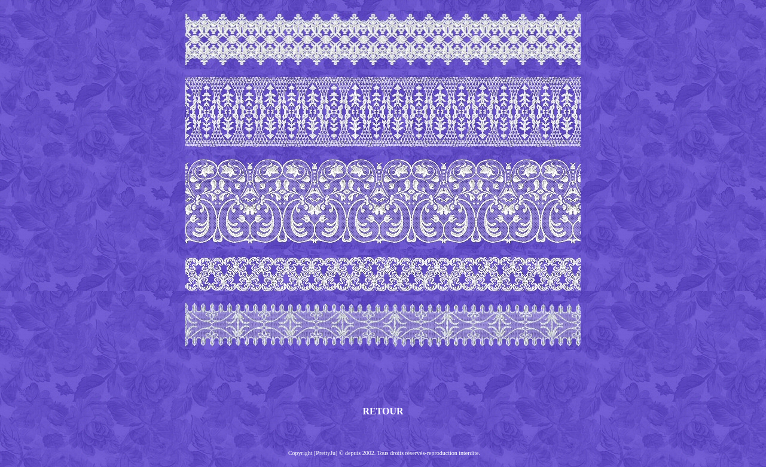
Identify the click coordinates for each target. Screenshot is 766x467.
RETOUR (382, 411)
